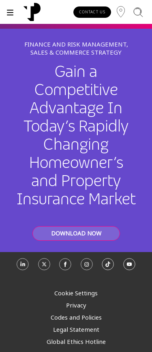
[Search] (138, 12)
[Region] (121, 12)
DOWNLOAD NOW (76, 233)
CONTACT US (92, 12)
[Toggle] (10, 12)
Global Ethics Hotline (76, 341)
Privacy (76, 305)
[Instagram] (87, 267)
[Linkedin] (23, 267)
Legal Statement (76, 329)
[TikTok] (108, 267)
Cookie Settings (76, 293)
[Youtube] (129, 267)
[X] (44, 267)
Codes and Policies (76, 317)
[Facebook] (65, 267)
